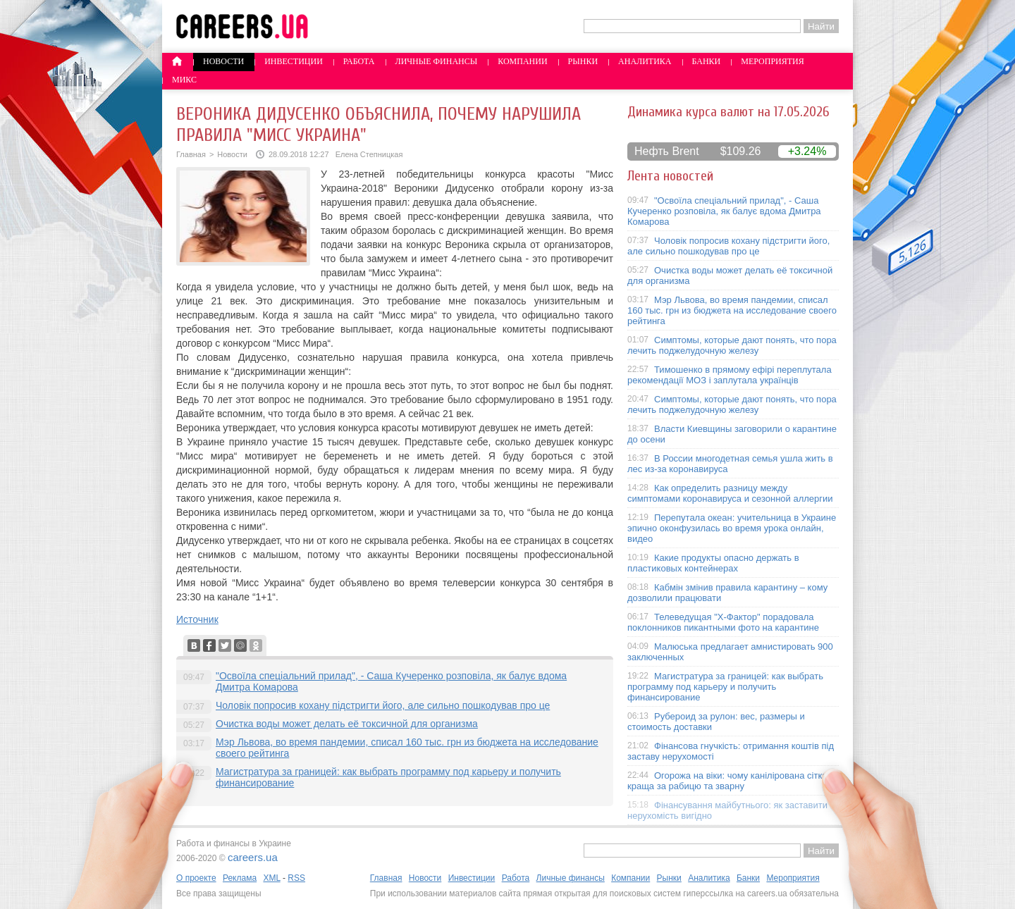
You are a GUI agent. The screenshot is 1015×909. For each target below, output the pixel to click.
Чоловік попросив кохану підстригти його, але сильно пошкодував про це (383, 705)
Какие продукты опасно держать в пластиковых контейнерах (713, 563)
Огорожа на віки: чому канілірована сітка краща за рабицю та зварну (727, 780)
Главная (191, 154)
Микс (184, 80)
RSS (296, 878)
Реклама (240, 878)
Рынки (583, 61)
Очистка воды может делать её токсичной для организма (347, 723)
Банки (706, 61)
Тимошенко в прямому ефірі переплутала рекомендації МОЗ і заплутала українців (729, 374)
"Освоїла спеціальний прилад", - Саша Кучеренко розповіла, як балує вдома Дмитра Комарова (724, 211)
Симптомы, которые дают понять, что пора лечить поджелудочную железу (732, 345)
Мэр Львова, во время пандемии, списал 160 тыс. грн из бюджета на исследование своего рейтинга (732, 310)
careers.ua (253, 857)
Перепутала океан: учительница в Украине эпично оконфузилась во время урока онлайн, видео (731, 528)
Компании (522, 61)
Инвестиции (293, 61)
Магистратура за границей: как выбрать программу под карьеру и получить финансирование (725, 687)
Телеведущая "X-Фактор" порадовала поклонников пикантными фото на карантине (723, 622)
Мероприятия (772, 61)
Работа (359, 61)
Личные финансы (436, 61)
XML (271, 878)
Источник (197, 619)
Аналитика (644, 61)
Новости (223, 61)
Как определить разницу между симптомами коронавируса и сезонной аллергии (730, 493)
